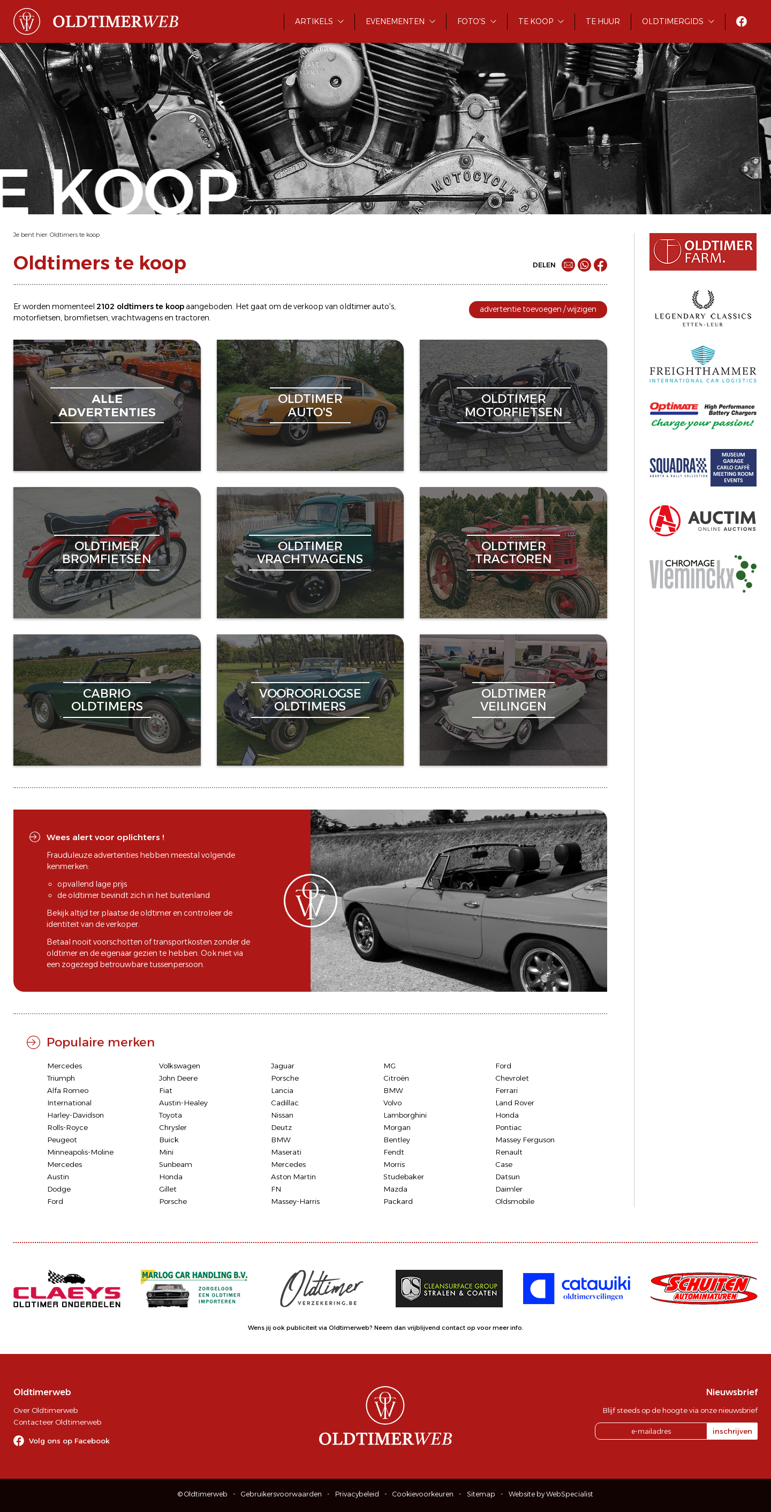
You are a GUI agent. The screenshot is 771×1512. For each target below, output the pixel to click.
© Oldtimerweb (203, 1494)
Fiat (165, 1090)
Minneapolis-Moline (80, 1152)
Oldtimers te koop (75, 234)
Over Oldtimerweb (45, 1410)
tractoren (192, 318)
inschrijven (732, 1431)
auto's (383, 306)
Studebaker (403, 1176)
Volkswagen (179, 1065)
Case (503, 1164)
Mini (166, 1152)
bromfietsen (86, 318)
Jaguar (282, 1065)
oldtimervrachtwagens (310, 552)
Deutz (281, 1127)
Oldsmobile (514, 1201)
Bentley (396, 1139)
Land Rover (514, 1102)
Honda (507, 1115)
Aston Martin (293, 1176)
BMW (393, 1090)
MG (389, 1065)
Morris (394, 1164)
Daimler (509, 1189)
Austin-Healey (183, 1102)
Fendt (393, 1152)
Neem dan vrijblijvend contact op (424, 1327)
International (69, 1102)
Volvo (392, 1102)
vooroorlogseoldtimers (310, 700)
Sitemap (481, 1494)
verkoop (308, 306)
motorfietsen (37, 318)
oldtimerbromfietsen (107, 552)
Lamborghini (405, 1115)
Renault (509, 1152)
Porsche (285, 1078)
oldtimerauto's (310, 405)
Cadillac (285, 1102)
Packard (398, 1201)
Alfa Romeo (67, 1090)
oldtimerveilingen (513, 700)
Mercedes (64, 1065)
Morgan (397, 1127)
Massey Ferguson (525, 1139)
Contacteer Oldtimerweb (57, 1422)
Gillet (168, 1189)
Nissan (282, 1115)
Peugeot (62, 1139)
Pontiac (508, 1127)
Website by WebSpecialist (551, 1494)
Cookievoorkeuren (422, 1494)
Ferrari (506, 1090)
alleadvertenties (107, 405)
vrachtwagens (137, 318)
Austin (58, 1176)
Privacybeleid (357, 1494)
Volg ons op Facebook (69, 1440)
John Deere (178, 1078)
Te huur (603, 21)
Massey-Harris (295, 1201)
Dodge (59, 1189)
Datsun (507, 1176)
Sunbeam (175, 1164)
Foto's (471, 21)
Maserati (286, 1152)
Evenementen (395, 21)
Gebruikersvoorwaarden (281, 1494)
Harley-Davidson (75, 1115)
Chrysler (173, 1127)
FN (276, 1189)
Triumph (61, 1078)
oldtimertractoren (513, 552)
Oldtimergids (673, 21)
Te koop (535, 21)
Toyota (170, 1115)
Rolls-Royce (67, 1127)
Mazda (395, 1189)
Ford (503, 1065)
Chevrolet (512, 1078)
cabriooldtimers (107, 700)
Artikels (314, 21)
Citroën (396, 1078)
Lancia (282, 1090)
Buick (169, 1139)
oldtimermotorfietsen (514, 405)
